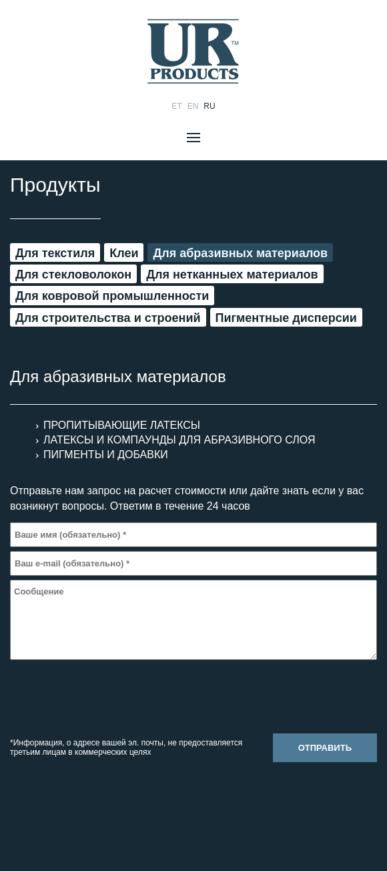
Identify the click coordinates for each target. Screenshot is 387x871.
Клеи (123, 253)
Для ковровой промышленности (112, 296)
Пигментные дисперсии (286, 318)
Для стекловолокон (73, 274)
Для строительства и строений (108, 318)
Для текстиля (55, 253)
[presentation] (111, 699)
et (176, 106)
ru (209, 106)
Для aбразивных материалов (240, 253)
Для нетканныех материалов (232, 274)
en (193, 106)
